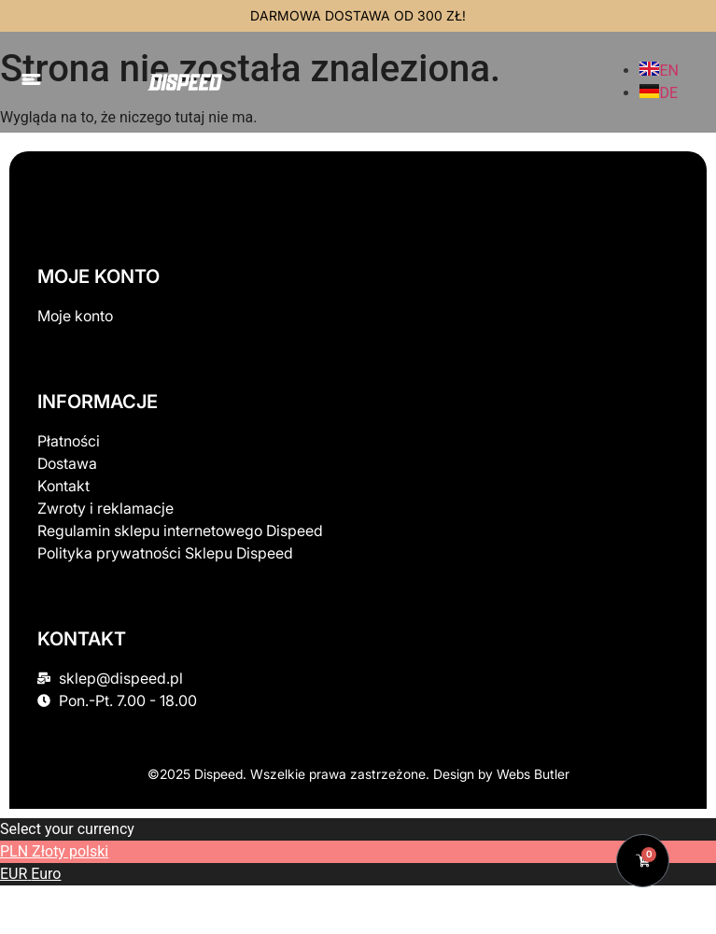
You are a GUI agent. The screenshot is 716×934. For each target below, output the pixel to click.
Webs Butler (533, 774)
